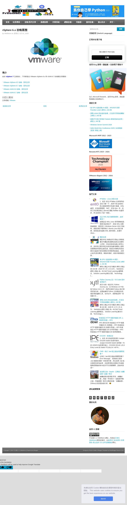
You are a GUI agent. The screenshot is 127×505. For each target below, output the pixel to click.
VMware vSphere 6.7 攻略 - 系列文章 (16, 86)
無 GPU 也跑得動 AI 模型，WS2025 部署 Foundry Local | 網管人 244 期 (112, 262)
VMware (12, 100)
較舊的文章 (83, 106)
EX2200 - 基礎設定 (106, 336)
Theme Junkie (93, 450)
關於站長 (103, 237)
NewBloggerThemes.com (117, 450)
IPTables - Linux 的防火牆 (109, 199)
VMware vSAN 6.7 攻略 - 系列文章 (15, 92)
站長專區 (16, 23)
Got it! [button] (103, 499)
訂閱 (107, 57)
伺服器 (78, 23)
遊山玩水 (101, 23)
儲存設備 (89, 23)
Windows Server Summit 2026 (101, 125)
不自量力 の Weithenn (20, 450)
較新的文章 (7, 106)
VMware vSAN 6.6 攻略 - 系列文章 (15, 89)
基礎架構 (44, 23)
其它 (111, 23)
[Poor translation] (9, 467)
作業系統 (56, 23)
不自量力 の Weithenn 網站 (98, 438)
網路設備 (67, 23)
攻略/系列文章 (30, 23)
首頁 (7, 22)
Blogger (36, 450)
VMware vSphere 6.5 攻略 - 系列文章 (16, 82)
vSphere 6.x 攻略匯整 (14, 30)
